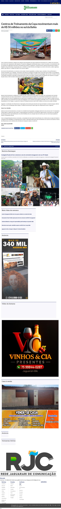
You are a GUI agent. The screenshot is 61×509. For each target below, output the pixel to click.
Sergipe (56, 1)
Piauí (39, 1)
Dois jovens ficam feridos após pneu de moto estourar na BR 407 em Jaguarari (18, 217)
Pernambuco (33, 1)
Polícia (7, 14)
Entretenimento (41, 14)
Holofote (3, 489)
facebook (57, 146)
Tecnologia (4, 503)
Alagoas (11, 1)
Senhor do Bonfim (4, 501)
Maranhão (17, 1)
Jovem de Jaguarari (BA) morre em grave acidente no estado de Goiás (17, 214)
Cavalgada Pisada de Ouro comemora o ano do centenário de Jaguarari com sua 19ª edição (24, 155)
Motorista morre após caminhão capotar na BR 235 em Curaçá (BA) (16, 225)
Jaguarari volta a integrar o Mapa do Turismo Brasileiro (13, 229)
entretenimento (22, 488)
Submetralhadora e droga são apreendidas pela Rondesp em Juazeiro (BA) (17, 221)
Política (12, 14)
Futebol (20, 493)
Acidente (3, 483)
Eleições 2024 (24, 14)
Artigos (49, 14)
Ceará (22, 1)
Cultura (17, 14)
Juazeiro (3, 492)
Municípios (4, 17)
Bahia (6, 1)
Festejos (21, 492)
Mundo (3, 494)
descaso (3, 485)
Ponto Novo (4, 498)
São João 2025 (32, 14)
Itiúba (3, 491)
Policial (20, 495)
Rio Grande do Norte (47, 1)
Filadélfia (3, 487)
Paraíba (27, 1)
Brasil (2, 1)
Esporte (21, 490)
